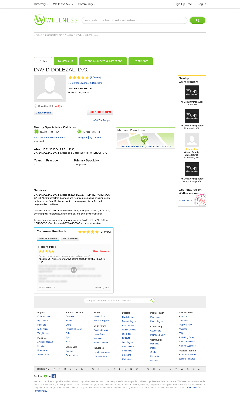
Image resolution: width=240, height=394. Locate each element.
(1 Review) (95, 77)
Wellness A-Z (62, 4)
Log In (202, 4)
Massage (42, 325)
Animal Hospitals (45, 342)
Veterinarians (44, 354)
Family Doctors (129, 330)
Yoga (68, 341)
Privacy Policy (185, 325)
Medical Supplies (102, 320)
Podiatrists (127, 351)
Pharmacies (43, 350)
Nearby (192, 80)
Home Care (99, 334)
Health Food (99, 316)
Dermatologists (129, 321)
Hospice (98, 338)
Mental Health (157, 313)
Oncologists (127, 342)
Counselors (155, 331)
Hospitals (42, 346)
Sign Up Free (183, 4)
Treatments (140, 61)
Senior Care (100, 326)
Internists (126, 334)
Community (85, 4)
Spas (68, 337)
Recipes (154, 360)
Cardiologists (128, 317)
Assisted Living (101, 330)
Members (154, 344)
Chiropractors (44, 316)
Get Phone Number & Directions (86, 83)
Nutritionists (43, 329)
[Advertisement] (98, 46)
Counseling (156, 326)
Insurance (99, 348)
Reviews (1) (65, 61)
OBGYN (126, 338)
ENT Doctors (128, 325)
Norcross (69, 35)
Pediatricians (128, 346)
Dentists (69, 351)
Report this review (101, 251)
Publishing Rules (186, 337)
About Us (183, 316)
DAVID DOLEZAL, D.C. (87, 35)
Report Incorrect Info (100, 111)
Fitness (69, 320)
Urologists (126, 359)
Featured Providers (188, 354)
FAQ (181, 333)
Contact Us (184, 320)
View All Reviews (48, 238)
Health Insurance (102, 352)
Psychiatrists (156, 317)
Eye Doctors (43, 320)
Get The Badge (102, 120)
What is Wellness (187, 341)
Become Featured (187, 359)
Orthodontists (72, 355)
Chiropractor (51, 35)
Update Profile (43, 112)
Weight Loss (43, 333)
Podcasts (154, 356)
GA (61, 35)
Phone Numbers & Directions (103, 61)
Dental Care (71, 347)
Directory (40, 4)
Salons (69, 333)
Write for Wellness (187, 346)
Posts (153, 348)
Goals (153, 352)
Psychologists (156, 321)
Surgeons (126, 355)
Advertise (183, 329)
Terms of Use (191, 387)
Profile (43, 61)
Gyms (68, 325)
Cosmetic (70, 316)
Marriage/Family (157, 335)
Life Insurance (100, 356)
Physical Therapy (74, 329)
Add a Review (70, 238)
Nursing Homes (101, 342)
